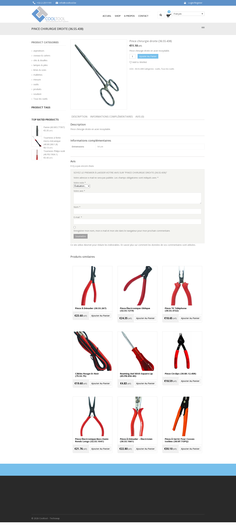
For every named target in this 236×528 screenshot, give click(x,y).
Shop (118, 15)
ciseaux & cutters (41, 55)
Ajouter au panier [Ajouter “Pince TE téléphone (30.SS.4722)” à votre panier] (182, 321)
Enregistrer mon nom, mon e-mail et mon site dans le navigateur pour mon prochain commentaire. (122, 230)
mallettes (37, 74)
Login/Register (195, 2)
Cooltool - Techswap (49, 524)
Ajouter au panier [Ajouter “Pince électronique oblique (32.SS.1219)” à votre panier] (137, 321)
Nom (77, 207)
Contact (143, 15)
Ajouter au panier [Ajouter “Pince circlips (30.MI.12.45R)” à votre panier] (182, 386)
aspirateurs (38, 50)
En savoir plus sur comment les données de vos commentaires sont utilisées (158, 244)
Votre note (80, 182)
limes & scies (39, 70)
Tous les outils (167, 68)
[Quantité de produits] (132, 56)
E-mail (78, 217)
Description (79, 116)
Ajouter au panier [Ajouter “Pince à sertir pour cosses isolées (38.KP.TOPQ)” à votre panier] (182, 456)
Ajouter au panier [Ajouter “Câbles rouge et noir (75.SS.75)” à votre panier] (92, 388)
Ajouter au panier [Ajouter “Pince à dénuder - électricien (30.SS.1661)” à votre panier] (137, 456)
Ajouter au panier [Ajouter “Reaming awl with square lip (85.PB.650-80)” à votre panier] (137, 388)
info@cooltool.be (67, 2)
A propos (129, 15)
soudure (37, 94)
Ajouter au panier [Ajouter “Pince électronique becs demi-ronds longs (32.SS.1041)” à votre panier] (92, 456)
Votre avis (79, 190)
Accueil (107, 15)
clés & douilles (40, 60)
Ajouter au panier (148, 56)
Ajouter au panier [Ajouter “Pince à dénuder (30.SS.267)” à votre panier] (92, 319)
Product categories (45, 42)
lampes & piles (40, 65)
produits (37, 89)
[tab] (79, 117)
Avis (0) (139, 116)
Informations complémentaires (111, 116)
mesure (37, 79)
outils (157, 68)
